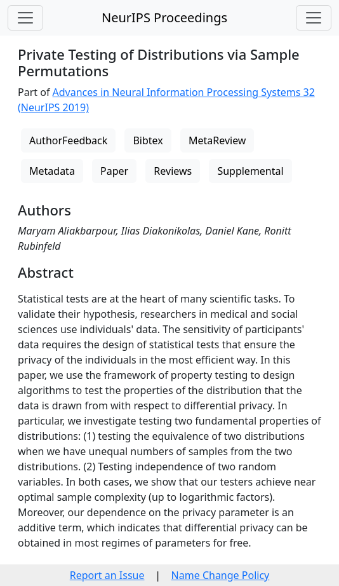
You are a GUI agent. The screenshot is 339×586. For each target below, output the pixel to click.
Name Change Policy (220, 575)
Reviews (173, 171)
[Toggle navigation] (25, 18)
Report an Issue (107, 575)
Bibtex (148, 140)
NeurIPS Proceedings (164, 17)
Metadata (52, 171)
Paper (114, 171)
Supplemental (250, 171)
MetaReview (217, 140)
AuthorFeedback (68, 140)
